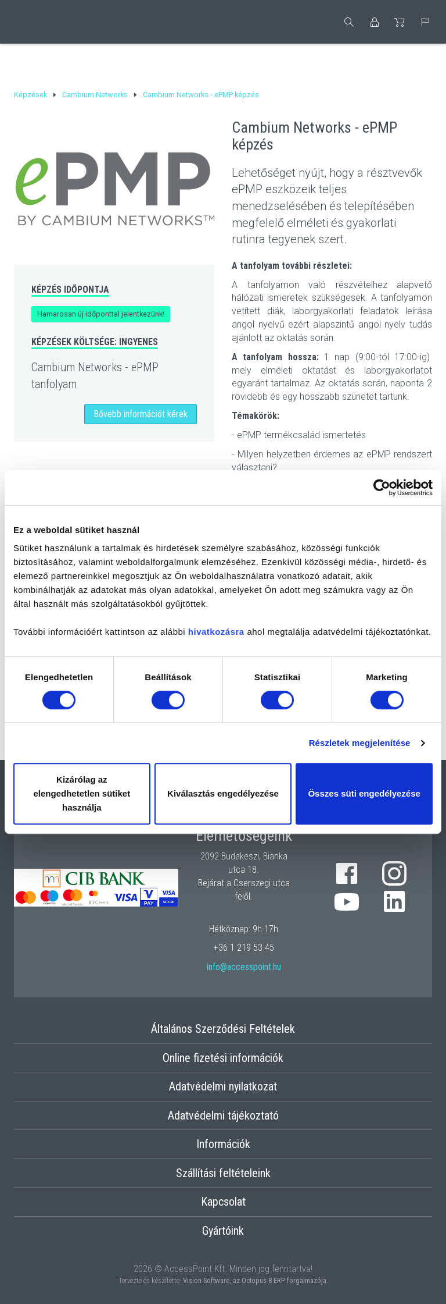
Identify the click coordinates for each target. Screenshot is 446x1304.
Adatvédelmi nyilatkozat (223, 1086)
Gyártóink (223, 1231)
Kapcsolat (223, 1202)
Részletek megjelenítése (360, 743)
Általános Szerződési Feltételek (223, 1029)
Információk (223, 1144)
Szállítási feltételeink (223, 1173)
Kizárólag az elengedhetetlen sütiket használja (81, 793)
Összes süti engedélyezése (364, 793)
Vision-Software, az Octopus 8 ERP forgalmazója (254, 1280)
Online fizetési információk (223, 1058)
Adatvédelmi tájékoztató (223, 1115)
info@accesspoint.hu (244, 966)
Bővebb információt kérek (140, 414)
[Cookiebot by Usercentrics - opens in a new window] (382, 487)
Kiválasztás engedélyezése (223, 793)
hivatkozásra (216, 632)
